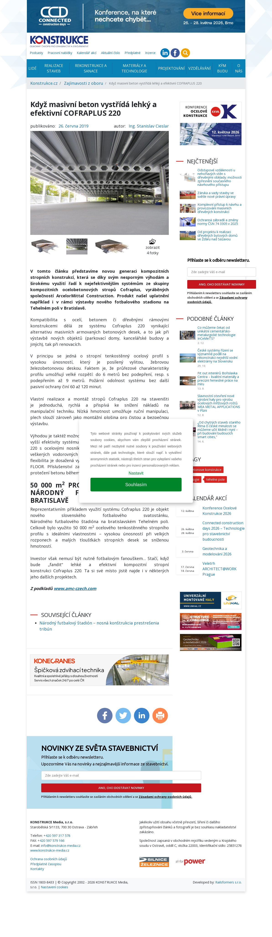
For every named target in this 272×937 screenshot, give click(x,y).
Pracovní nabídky (60, 53)
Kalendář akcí (86, 53)
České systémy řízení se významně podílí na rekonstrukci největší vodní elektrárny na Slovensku (217, 355)
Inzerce (150, 53)
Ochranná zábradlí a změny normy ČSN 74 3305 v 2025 (218, 222)
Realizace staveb (53, 68)
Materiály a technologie (134, 68)
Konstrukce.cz (44, 83)
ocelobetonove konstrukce (202, 469)
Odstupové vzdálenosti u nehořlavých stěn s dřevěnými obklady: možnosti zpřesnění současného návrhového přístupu (220, 177)
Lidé (32, 68)
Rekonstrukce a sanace (91, 68)
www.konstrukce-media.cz (49, 850)
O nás (238, 68)
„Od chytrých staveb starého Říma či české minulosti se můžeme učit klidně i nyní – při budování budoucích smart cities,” (219, 429)
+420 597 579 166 (51, 840)
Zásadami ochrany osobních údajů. (165, 797)
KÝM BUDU (222, 68)
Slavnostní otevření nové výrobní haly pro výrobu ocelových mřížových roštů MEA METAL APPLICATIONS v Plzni (219, 403)
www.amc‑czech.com (75, 588)
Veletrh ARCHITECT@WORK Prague (219, 569)
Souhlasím (136, 484)
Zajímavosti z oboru (83, 83)
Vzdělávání (199, 68)
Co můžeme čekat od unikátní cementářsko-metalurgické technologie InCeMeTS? (217, 333)
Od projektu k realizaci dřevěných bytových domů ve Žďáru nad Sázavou (218, 235)
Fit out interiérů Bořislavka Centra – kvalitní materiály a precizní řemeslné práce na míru (218, 378)
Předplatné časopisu (45, 864)
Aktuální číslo (110, 53)
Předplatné (133, 53)
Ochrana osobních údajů (48, 859)
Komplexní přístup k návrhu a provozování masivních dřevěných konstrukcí (219, 208)
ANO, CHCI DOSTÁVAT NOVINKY (121, 788)
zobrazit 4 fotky (153, 246)
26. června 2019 (73, 126)
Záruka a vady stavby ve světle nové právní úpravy (217, 195)
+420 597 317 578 (57, 835)
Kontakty (37, 869)
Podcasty (36, 53)
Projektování (171, 68)
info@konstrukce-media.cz (60, 845)
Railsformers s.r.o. (228, 882)
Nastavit (135, 473)
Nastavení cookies (54, 887)
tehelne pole (216, 479)
